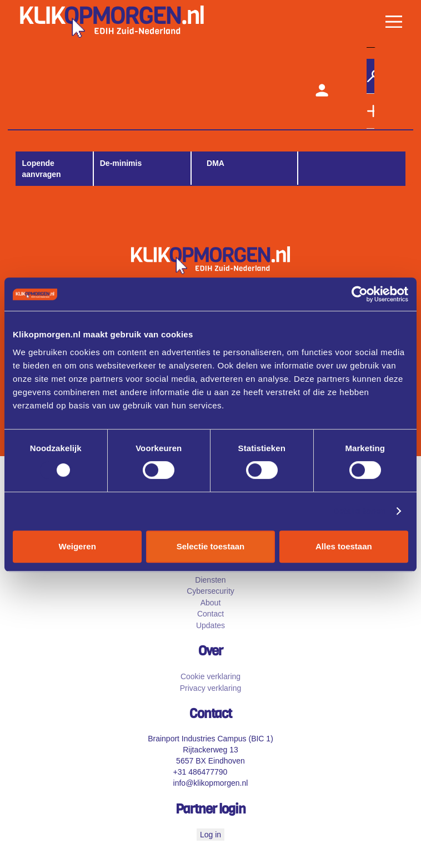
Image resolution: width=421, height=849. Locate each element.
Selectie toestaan (211, 546)
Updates (210, 625)
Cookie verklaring (210, 676)
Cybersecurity (210, 591)
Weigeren (77, 546)
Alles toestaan (343, 546)
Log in (210, 834)
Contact (210, 613)
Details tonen (359, 511)
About (211, 602)
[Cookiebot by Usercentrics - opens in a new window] (359, 294)
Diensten (210, 579)
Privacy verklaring (210, 688)
